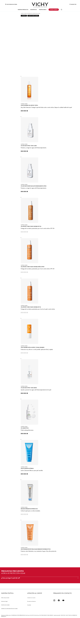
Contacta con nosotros (31, 597)
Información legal (4, 601)
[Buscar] (61, 9)
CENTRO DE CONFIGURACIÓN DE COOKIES (9, 608)
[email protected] (57, 615)
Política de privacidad (5, 597)
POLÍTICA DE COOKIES (5, 605)
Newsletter (29, 605)
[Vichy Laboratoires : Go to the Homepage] (40, 5)
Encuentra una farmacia (31, 601)
